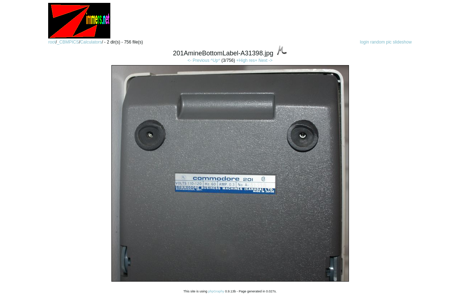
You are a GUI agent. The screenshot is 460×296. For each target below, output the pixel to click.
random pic (380, 42)
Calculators (91, 42)
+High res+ (247, 60)
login (364, 42)
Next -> (265, 60)
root (52, 42)
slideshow (402, 42)
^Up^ (215, 60)
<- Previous (199, 60)
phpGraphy (216, 291)
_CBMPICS (68, 42)
